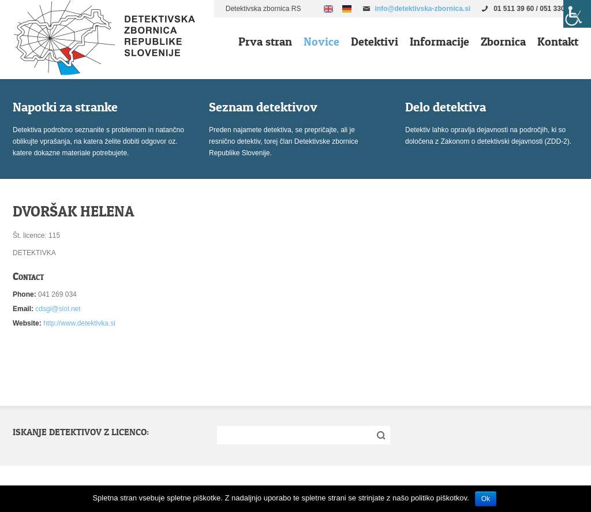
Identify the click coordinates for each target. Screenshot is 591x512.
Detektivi (374, 41)
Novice (321, 41)
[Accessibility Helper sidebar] (577, 14)
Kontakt (557, 41)
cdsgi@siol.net (57, 309)
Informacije (439, 41)
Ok (485, 499)
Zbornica (503, 41)
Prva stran (265, 41)
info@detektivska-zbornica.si (422, 9)
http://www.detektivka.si (79, 323)
